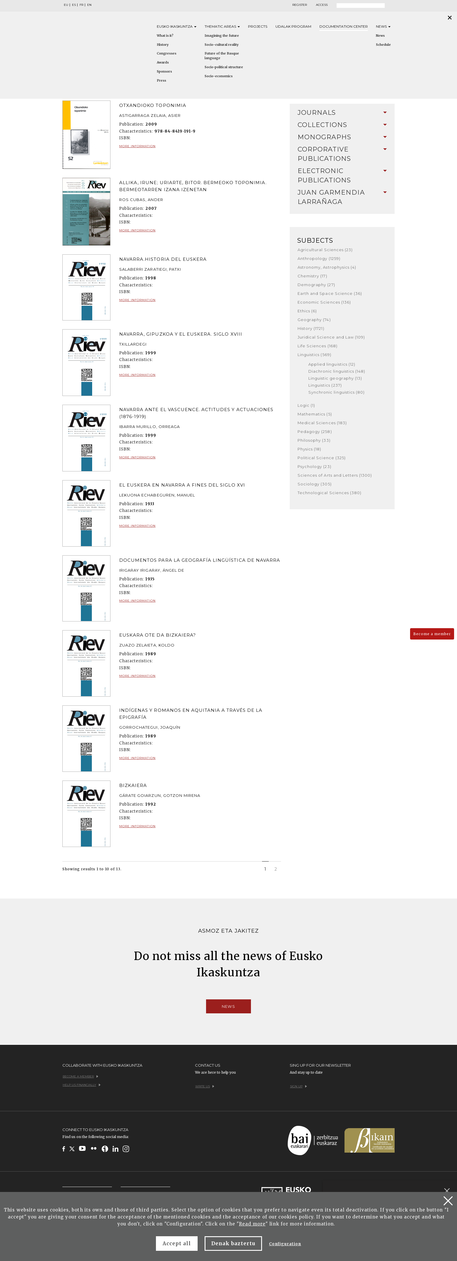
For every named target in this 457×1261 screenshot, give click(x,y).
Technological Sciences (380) (329, 492)
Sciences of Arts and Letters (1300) (335, 475)
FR (81, 4)
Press (161, 80)
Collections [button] (342, 125)
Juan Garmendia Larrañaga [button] (342, 197)
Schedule (383, 45)
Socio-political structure (224, 67)
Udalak (293, 26)
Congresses (166, 53)
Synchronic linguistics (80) (336, 392)
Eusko (176, 26)
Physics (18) (309, 449)
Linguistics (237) (325, 385)
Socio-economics (219, 76)
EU (66, 4)
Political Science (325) (322, 457)
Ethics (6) (307, 311)
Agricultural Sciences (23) (325, 249)
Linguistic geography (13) (335, 378)
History (162, 45)
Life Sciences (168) (318, 346)
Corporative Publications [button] (342, 154)
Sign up (298, 1086)
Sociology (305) (315, 484)
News (383, 26)
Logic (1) (306, 405)
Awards (163, 62)
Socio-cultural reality (221, 45)
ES (74, 4)
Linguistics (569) (314, 354)
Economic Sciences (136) (324, 302)
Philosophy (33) (314, 440)
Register (299, 4)
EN (89, 4)
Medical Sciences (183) (322, 422)
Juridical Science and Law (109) (331, 337)
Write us (204, 1086)
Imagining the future (222, 36)
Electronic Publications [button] (342, 175)
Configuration (285, 1243)
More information (137, 146)
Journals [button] (342, 113)
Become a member (432, 634)
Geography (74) (314, 319)
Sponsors (164, 71)
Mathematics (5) (315, 414)
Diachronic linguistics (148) (336, 371)
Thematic (222, 26)
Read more (252, 1224)
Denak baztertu (233, 1243)
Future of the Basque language (222, 55)
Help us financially (82, 1085)
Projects (257, 26)
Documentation (343, 26)
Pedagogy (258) (315, 431)
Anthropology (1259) (319, 258)
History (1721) (311, 328)
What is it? (165, 36)
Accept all (177, 1243)
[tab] (342, 112)
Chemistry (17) (312, 276)
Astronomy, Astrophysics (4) (327, 267)
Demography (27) (316, 284)
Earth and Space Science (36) (330, 293)
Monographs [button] (342, 137)
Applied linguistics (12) (331, 364)
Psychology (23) (314, 466)
